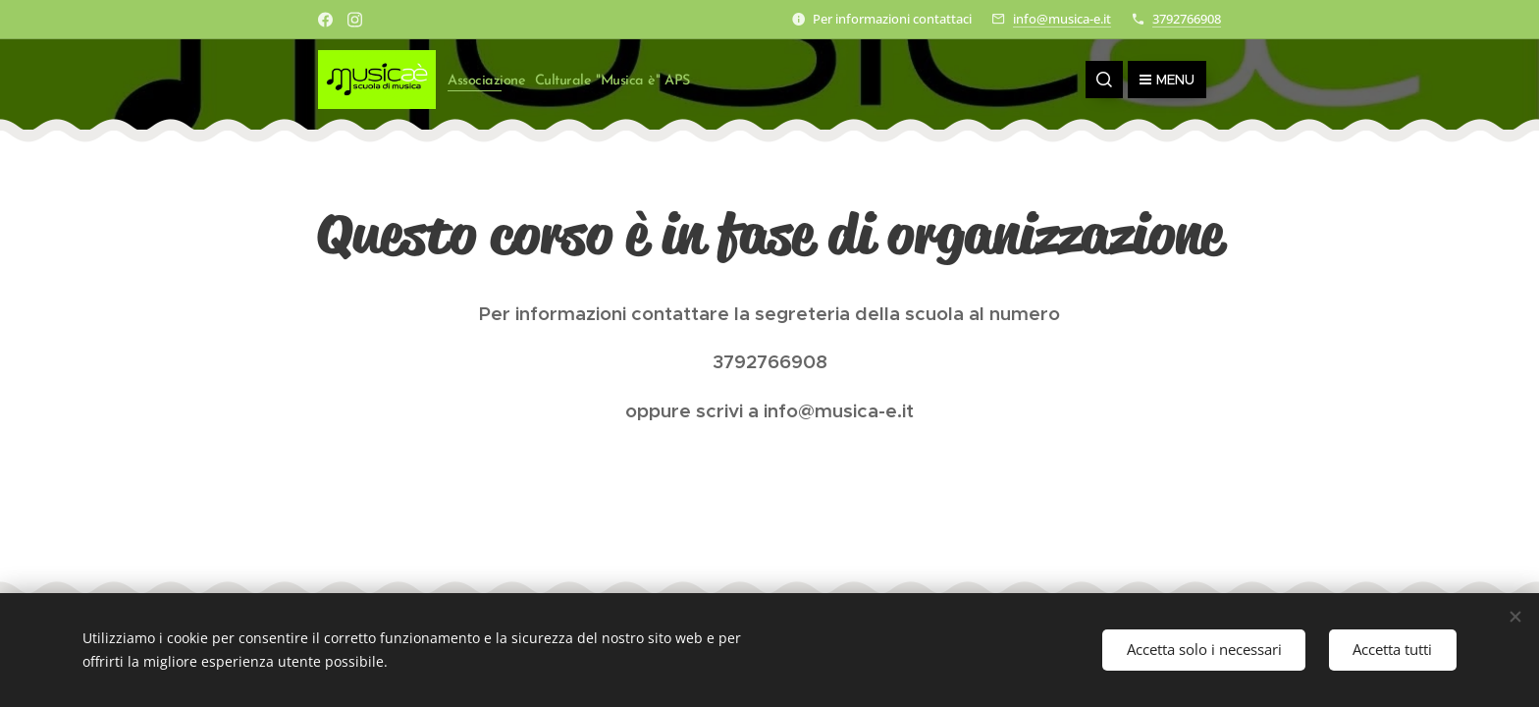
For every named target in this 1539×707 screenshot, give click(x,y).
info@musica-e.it (1062, 18)
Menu (1167, 79)
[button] (1104, 79)
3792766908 (1186, 18)
